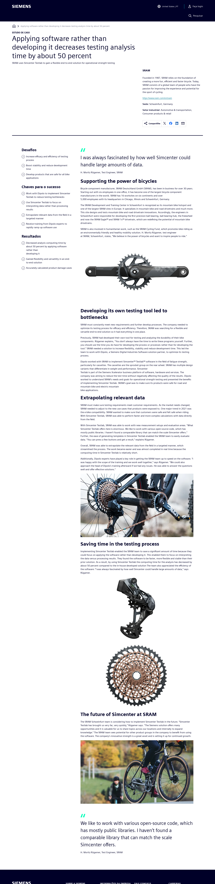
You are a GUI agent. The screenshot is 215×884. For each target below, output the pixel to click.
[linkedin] (177, 123)
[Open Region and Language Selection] (167, 7)
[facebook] (171, 123)
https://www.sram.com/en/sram (157, 98)
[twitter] (165, 123)
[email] (183, 123)
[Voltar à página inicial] (14, 26)
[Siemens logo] (21, 6)
